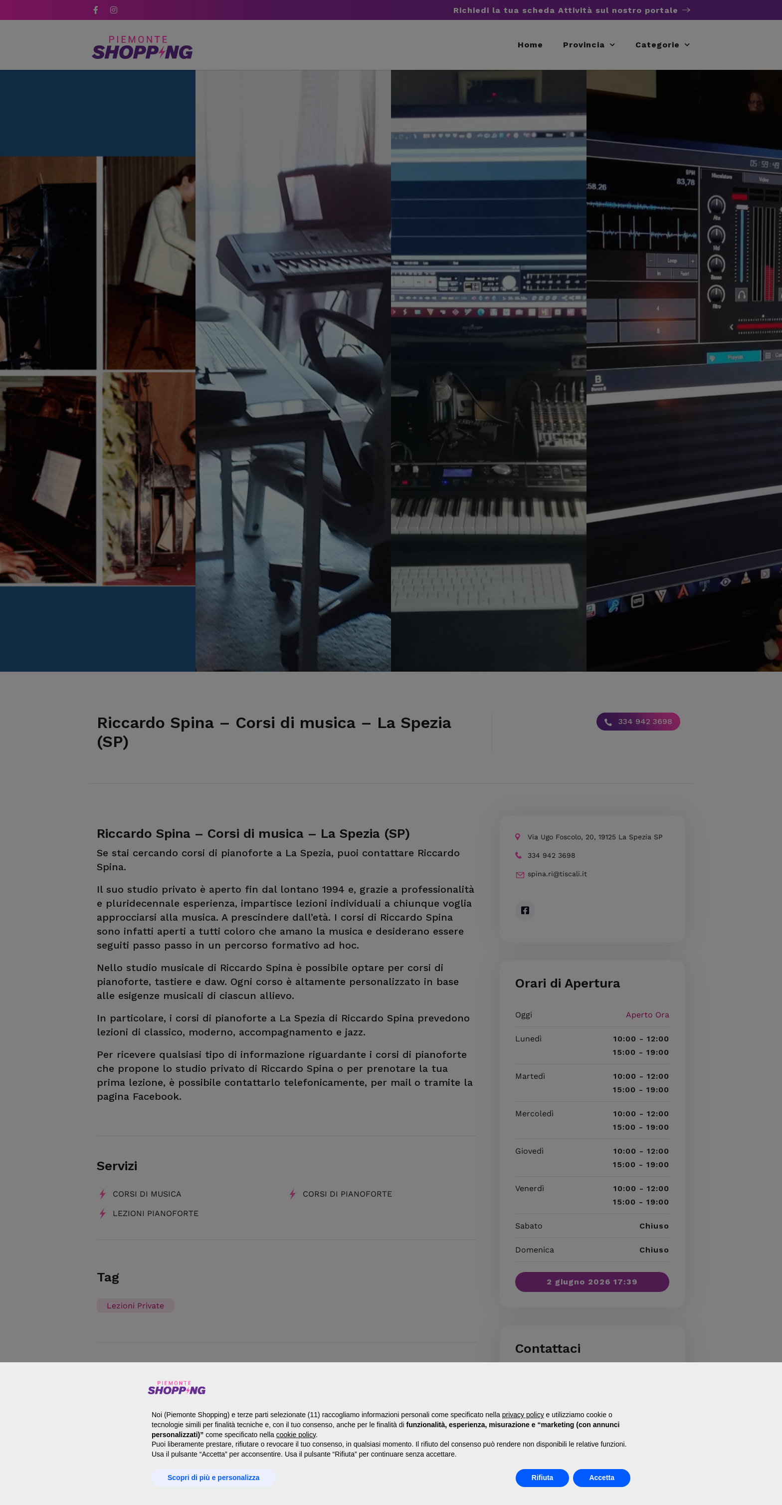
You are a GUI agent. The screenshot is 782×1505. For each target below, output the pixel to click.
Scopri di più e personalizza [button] (213, 1478)
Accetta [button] (601, 1478)
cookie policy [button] (296, 1435)
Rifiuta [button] (543, 1478)
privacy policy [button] (523, 1415)
